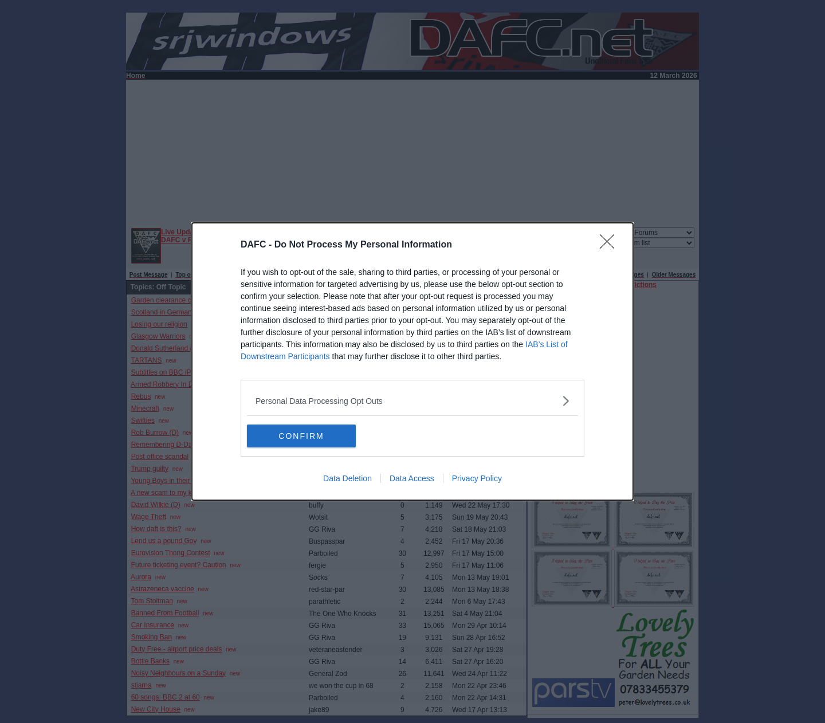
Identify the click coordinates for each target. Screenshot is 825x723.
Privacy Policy (477, 478)
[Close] (611, 245)
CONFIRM (301, 435)
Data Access (412, 478)
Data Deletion (347, 478)
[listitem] (412, 401)
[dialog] (412, 361)
